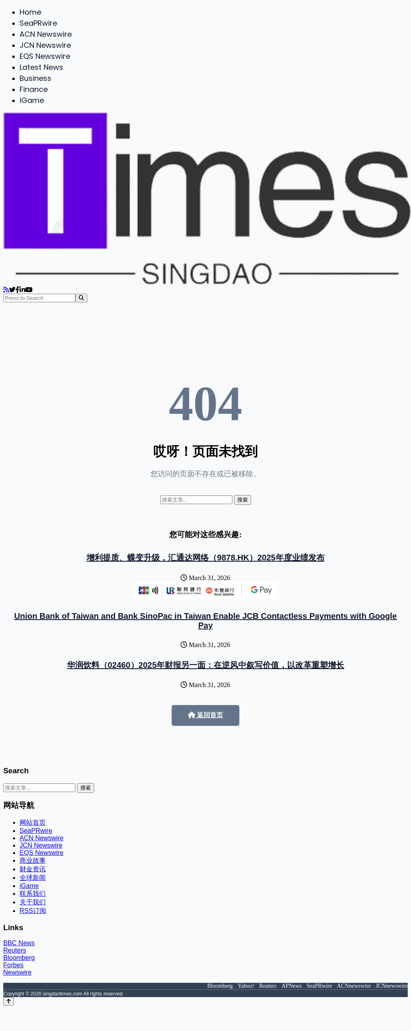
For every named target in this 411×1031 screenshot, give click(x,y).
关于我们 (33, 902)
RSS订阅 (33, 910)
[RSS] (6, 289)
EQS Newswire (45, 56)
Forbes (13, 965)
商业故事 (33, 860)
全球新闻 (33, 877)
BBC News (19, 943)
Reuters (14, 950)
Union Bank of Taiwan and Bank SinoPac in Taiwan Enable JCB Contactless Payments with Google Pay (205, 620)
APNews (291, 986)
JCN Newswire (45, 45)
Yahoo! (246, 986)
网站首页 (33, 822)
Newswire (17, 972)
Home (30, 12)
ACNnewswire (354, 986)
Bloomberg (19, 957)
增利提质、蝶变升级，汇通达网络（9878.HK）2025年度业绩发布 (205, 557)
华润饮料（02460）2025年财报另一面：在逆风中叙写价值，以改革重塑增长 (205, 665)
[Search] (81, 298)
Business (35, 78)
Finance (34, 89)
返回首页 (205, 715)
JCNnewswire (392, 986)
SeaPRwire (38, 23)
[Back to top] (8, 1001)
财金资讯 (33, 869)
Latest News (41, 67)
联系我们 (33, 893)
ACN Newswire (46, 34)
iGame (32, 100)
